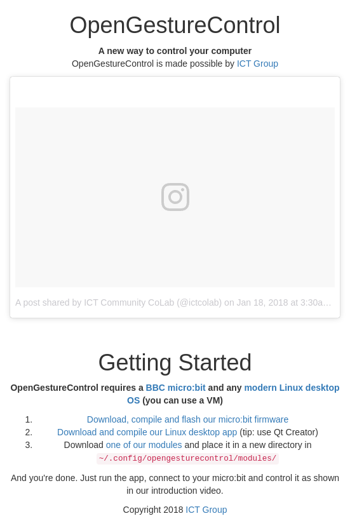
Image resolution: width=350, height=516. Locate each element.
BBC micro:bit (176, 388)
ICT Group (257, 63)
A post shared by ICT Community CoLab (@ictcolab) (118, 302)
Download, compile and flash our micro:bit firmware (187, 419)
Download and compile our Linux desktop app (147, 432)
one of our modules (144, 445)
